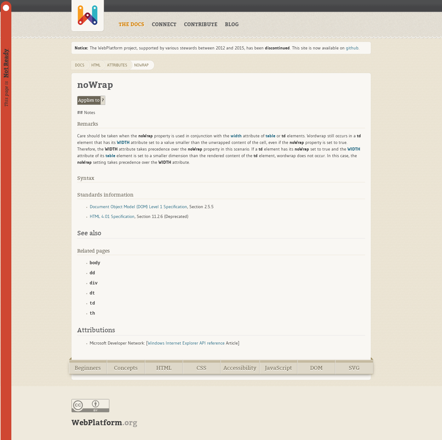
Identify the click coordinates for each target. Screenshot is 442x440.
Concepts (126, 368)
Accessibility (239, 368)
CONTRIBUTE (200, 24)
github (352, 48)
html (95, 65)
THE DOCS (131, 24)
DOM (316, 368)
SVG (354, 368)
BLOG (232, 24)
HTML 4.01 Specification (112, 216)
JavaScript (278, 368)
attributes (117, 65)
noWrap (141, 65)
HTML (163, 368)
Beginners (88, 368)
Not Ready (6, 63)
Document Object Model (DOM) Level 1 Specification (138, 206)
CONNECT (164, 24)
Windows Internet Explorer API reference (186, 343)
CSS (201, 368)
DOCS (79, 65)
